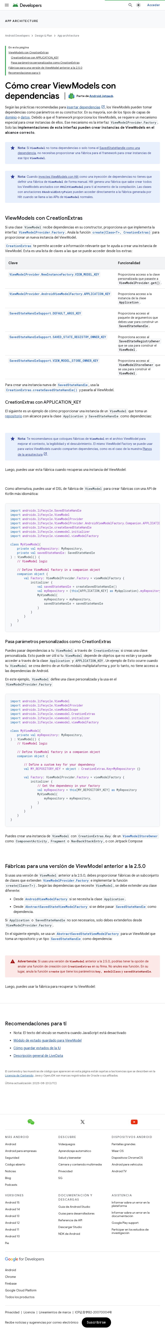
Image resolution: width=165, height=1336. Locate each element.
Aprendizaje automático (74, 1151)
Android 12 (12, 1223)
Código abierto (15, 1164)
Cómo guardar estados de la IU (37, 1048)
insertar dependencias (83, 107)
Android (10, 1144)
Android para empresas (20, 1151)
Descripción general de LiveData (38, 1056)
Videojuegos (66, 1144)
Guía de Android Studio (74, 1207)
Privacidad (65, 1171)
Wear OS (118, 1151)
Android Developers (17, 35)
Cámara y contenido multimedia (80, 1164)
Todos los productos (19, 1297)
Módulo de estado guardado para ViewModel (47, 1040)
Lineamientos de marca (55, 1312)
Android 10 (12, 1236)
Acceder (153, 5)
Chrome (10, 1277)
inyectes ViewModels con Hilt (59, 177)
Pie (7, 1243)
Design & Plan (43, 35)
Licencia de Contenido (19, 1075)
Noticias (10, 1171)
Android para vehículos (127, 1164)
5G (60, 1178)
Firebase (11, 1283)
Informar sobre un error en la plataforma (131, 1204)
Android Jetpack (101, 96)
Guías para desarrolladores (76, 1213)
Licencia (29, 1312)
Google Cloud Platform (20, 1290)
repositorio (13, 416)
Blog (8, 1178)
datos (25, 117)
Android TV (119, 1171)
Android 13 (12, 1216)
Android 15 (12, 1202)
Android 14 (12, 1209)
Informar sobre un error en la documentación (131, 1214)
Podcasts (11, 1185)
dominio (11, 117)
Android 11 (12, 1229)
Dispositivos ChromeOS (127, 1158)
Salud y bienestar (69, 1158)
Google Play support (125, 1223)
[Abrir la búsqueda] (130, 5)
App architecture (21, 21)
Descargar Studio (70, 1227)
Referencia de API (70, 1220)
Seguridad (12, 1158)
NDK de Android (69, 1234)
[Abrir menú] (7, 5)
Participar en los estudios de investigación (130, 1231)
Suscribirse (96, 1322)
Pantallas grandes (123, 1144)
